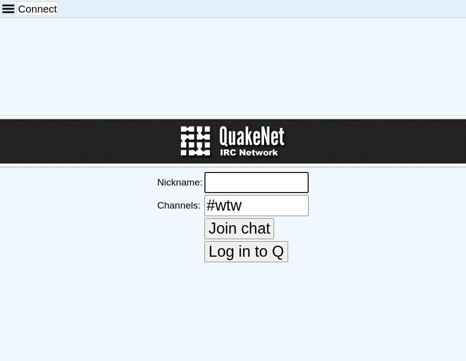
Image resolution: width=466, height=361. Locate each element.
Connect (37, 9)
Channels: (178, 205)
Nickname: (180, 182)
